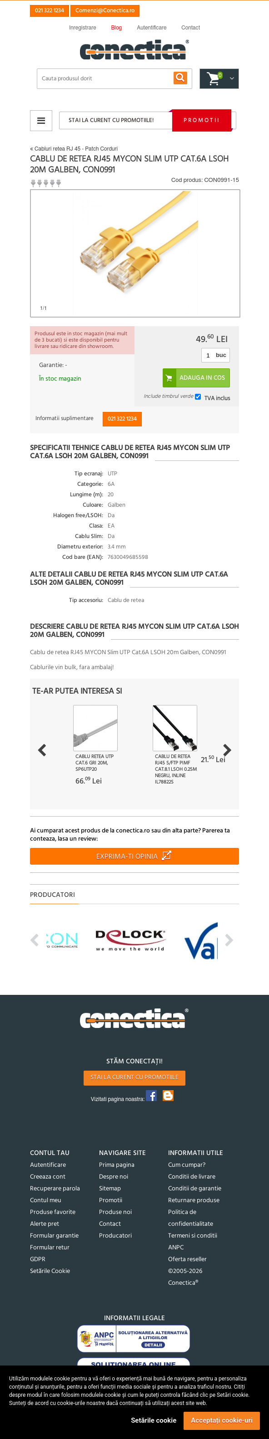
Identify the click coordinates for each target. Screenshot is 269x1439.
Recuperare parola (55, 1189)
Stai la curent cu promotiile (134, 1077)
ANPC (176, 1248)
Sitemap (110, 1189)
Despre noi (113, 1177)
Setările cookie (153, 1420)
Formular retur (50, 1248)
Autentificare (48, 1165)
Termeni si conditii (192, 1236)
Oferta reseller (187, 1259)
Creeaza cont (47, 1177)
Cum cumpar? (186, 1165)
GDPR (37, 1259)
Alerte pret (44, 1224)
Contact (110, 1224)
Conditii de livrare (191, 1177)
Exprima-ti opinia (127, 857)
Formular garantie (54, 1236)
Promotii (202, 120)
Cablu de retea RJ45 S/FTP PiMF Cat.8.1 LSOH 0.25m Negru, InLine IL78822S (176, 769)
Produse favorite (52, 1212)
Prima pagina (116, 1165)
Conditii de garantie (194, 1189)
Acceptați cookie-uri (222, 1420)
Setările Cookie (50, 1271)
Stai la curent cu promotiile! (111, 120)
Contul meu (45, 1200)
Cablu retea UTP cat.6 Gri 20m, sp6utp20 (94, 763)
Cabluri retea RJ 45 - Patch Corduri (74, 149)
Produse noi (115, 1212)
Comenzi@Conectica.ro (104, 10)
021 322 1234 (49, 10)
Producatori (115, 1236)
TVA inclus (217, 398)
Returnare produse (193, 1200)
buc (221, 355)
